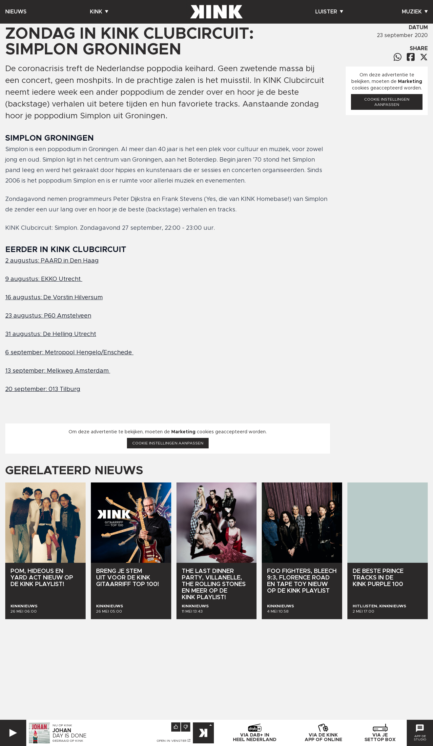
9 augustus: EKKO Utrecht (43, 279)
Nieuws (16, 11)
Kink (99, 11)
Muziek (415, 11)
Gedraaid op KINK (67, 740)
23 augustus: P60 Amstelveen (48, 316)
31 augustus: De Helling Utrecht (50, 334)
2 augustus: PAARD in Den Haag (52, 261)
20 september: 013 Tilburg (42, 389)
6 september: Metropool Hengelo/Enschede (69, 353)
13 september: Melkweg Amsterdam (57, 371)
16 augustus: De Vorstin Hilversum (54, 298)
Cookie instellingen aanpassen (167, 443)
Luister (329, 11)
